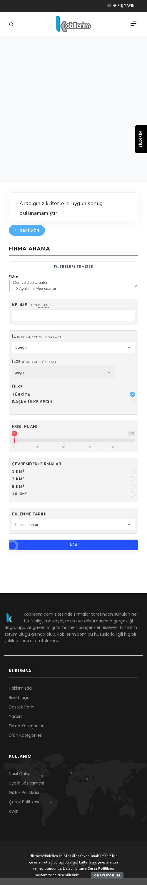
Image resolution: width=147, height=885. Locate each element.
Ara (43, 545)
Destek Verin (21, 707)
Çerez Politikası (24, 802)
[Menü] (133, 24)
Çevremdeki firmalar (36, 464)
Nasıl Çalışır (20, 774)
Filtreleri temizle (73, 266)
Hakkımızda (20, 688)
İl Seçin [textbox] (21, 347)
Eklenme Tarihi (29, 514)
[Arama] (12, 24)
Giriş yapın (121, 5)
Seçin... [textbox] (20, 372)
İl (36, 336)
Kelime (31, 305)
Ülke (17, 387)
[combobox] (73, 347)
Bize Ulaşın (19, 698)
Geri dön (26, 230)
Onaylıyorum (107, 875)
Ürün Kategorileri (25, 735)
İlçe (34, 362)
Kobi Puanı (24, 426)
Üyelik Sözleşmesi (26, 783)
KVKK (14, 811)
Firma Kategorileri (26, 726)
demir (43, 305)
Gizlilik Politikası (24, 792)
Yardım (16, 716)
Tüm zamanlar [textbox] (27, 525)
